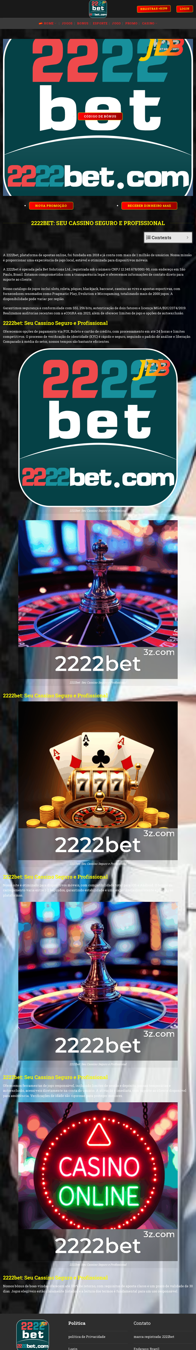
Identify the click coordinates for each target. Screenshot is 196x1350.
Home (47, 23)
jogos (67, 23)
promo (131, 23)
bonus (82, 23)
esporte (100, 23)
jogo (116, 23)
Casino (149, 23)
